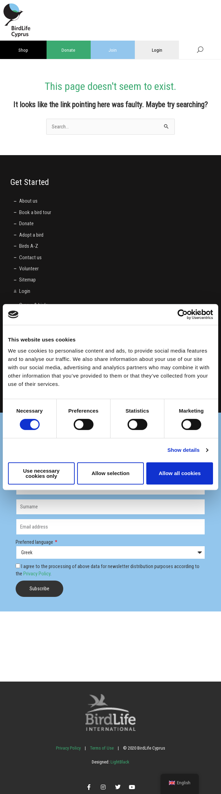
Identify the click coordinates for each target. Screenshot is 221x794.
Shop (23, 50)
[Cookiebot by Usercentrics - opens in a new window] (182, 314)
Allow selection (110, 473)
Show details (183, 450)
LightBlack (119, 762)
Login (157, 50)
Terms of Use (102, 748)
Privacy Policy (36, 574)
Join (112, 50)
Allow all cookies (180, 473)
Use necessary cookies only (41, 473)
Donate (68, 50)
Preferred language (35, 542)
